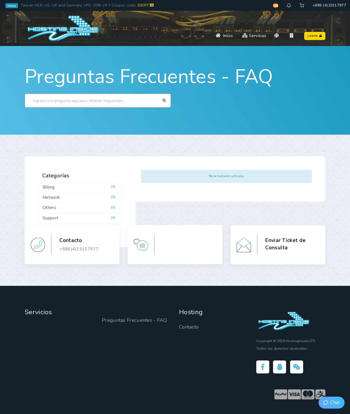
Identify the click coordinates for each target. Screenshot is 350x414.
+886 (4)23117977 (329, 5)
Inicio (224, 36)
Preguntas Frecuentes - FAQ (149, 76)
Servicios (254, 36)
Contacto (189, 327)
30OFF (145, 5)
